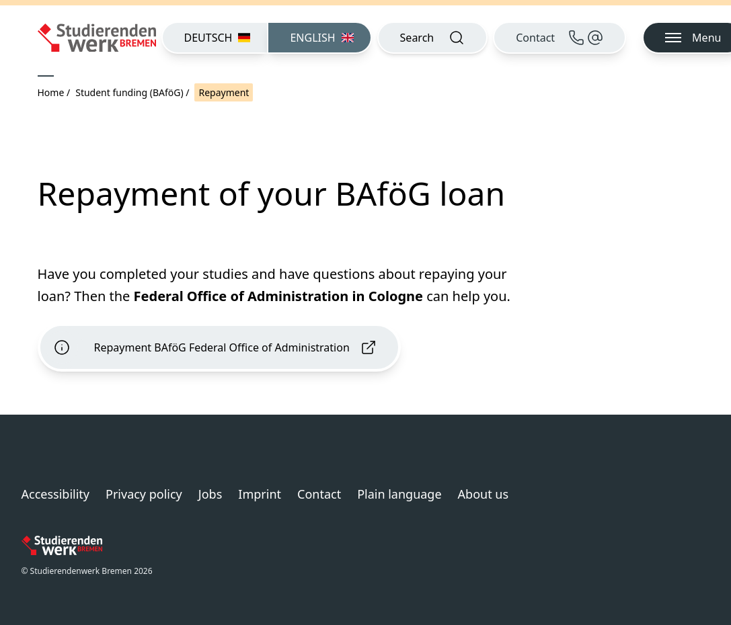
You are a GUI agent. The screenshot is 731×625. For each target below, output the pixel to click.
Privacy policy (144, 494)
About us (483, 494)
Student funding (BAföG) (129, 92)
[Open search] (432, 38)
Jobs (210, 494)
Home (51, 92)
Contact (319, 494)
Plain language (399, 494)
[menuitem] (214, 38)
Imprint (259, 494)
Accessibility (56, 494)
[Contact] (559, 38)
